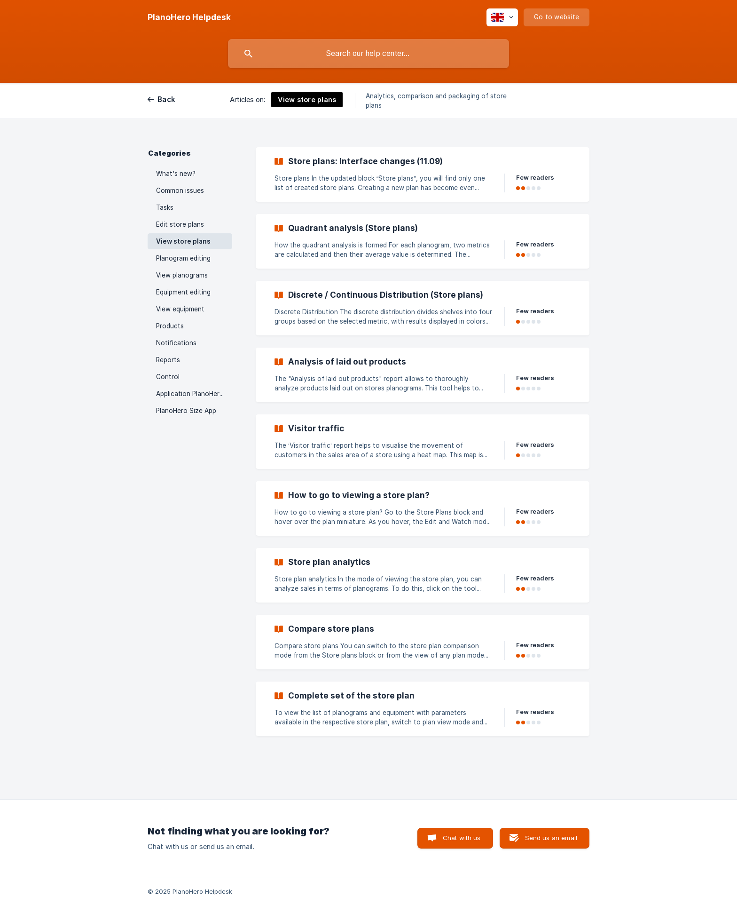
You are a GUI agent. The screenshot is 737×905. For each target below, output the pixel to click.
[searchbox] (368, 53)
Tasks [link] (164, 207)
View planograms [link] (182, 275)
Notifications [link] (176, 343)
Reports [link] (168, 360)
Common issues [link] (180, 190)
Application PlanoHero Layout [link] (194, 393)
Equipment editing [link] (183, 292)
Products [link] (170, 326)
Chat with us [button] (462, 837)
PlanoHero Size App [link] (186, 410)
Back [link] (166, 99)
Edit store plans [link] (180, 224)
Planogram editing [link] (183, 258)
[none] (189, 17)
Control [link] (168, 377)
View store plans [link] (183, 241)
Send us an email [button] (551, 837)
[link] (422, 174)
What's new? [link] (176, 173)
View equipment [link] (180, 309)
